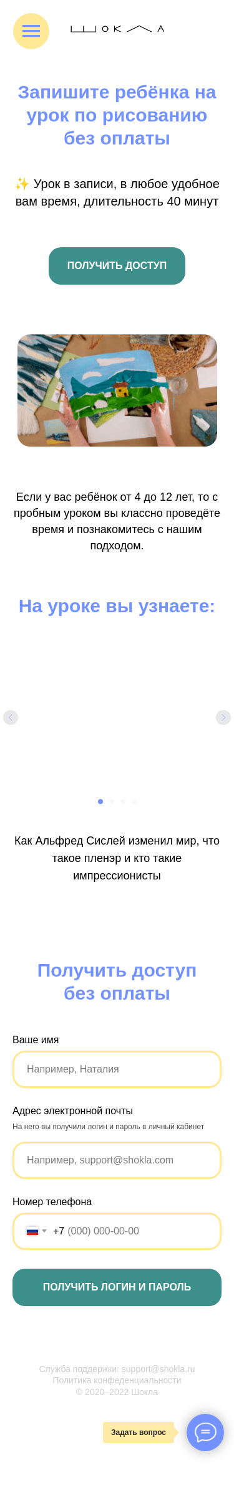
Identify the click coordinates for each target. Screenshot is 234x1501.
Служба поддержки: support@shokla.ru (117, 1369)
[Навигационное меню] (31, 31)
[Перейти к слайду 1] (100, 801)
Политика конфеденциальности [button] (116, 1380)
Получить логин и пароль (117, 1287)
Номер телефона (52, 1201)
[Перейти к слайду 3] (122, 801)
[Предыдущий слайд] (10, 717)
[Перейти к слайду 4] (134, 801)
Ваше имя (35, 1040)
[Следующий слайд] (223, 717)
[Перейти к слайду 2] (111, 801)
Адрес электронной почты (72, 1111)
